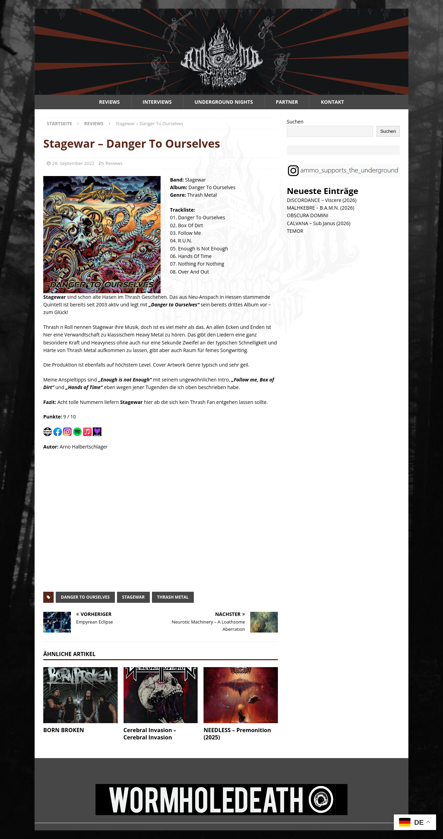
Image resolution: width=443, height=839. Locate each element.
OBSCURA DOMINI (307, 215)
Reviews (109, 102)
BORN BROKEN (63, 730)
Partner (287, 102)
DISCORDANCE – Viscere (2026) (321, 200)
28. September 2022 (73, 163)
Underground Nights (224, 102)
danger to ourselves (85, 597)
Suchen (295, 121)
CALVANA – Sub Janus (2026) (319, 223)
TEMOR (295, 231)
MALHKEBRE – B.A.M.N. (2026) (320, 207)
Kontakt (332, 102)
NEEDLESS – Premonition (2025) (237, 733)
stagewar (133, 597)
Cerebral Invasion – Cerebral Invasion (150, 733)
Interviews (157, 102)
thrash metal (173, 597)
